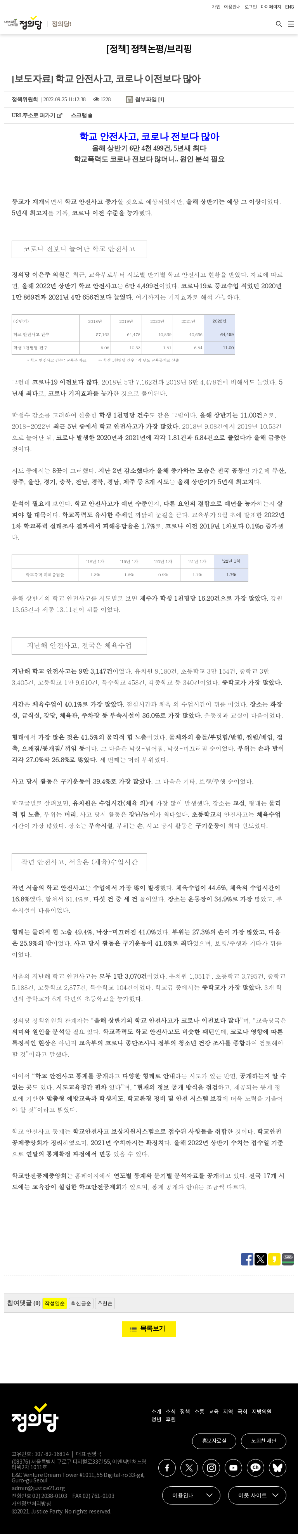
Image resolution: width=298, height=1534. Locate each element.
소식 (170, 1412)
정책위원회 (25, 99)
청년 (156, 1420)
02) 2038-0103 (49, 1496)
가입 (216, 7)
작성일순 (55, 1303)
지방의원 (261, 1412)
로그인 (250, 7)
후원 (170, 1420)
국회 (242, 1412)
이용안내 (232, 7)
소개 (156, 1412)
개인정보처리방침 (31, 1504)
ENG (289, 7)
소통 (199, 1412)
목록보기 (152, 1328)
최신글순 (81, 1303)
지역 (228, 1412)
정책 (185, 1412)
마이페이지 (271, 7)
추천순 (105, 1303)
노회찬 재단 (263, 1441)
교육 (213, 1412)
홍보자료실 (214, 1441)
